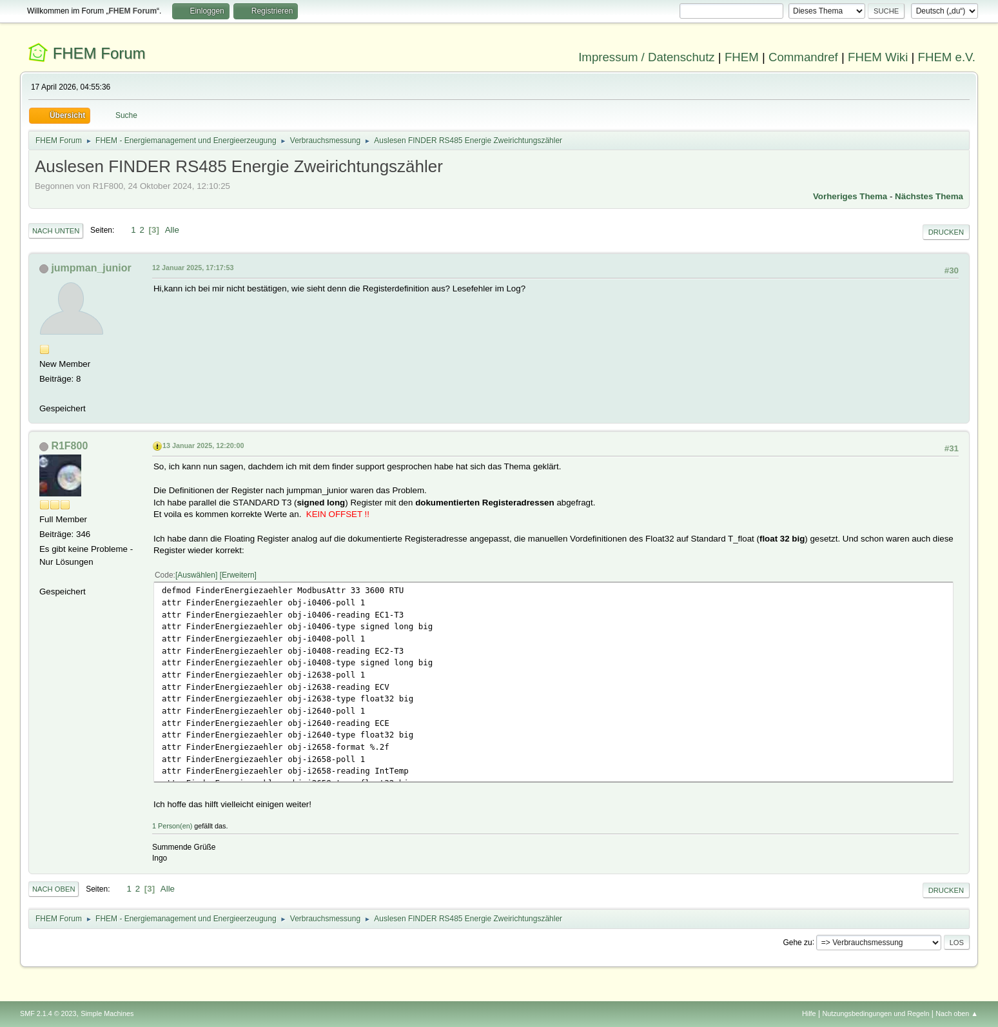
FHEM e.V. (947, 57)
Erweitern (238, 575)
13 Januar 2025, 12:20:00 (203, 445)
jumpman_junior (91, 267)
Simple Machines (107, 1013)
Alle (172, 230)
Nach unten (55, 231)
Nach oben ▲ (956, 1013)
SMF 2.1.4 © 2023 (48, 1013)
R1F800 (69, 445)
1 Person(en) (172, 826)
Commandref (803, 57)
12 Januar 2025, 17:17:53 (192, 267)
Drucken (946, 232)
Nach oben (53, 889)
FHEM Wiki (878, 57)
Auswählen (196, 575)
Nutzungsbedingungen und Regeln (875, 1013)
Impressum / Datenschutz (646, 57)
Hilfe (809, 1013)
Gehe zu (797, 941)
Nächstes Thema (929, 196)
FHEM (742, 57)
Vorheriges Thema (850, 196)
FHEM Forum (99, 53)
